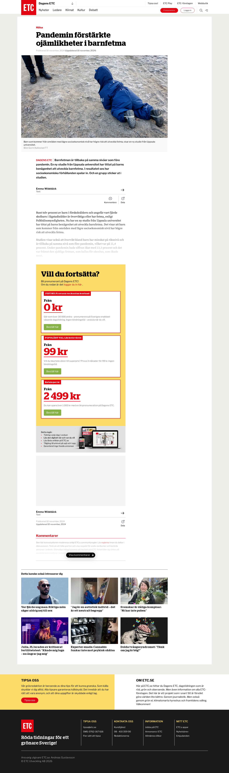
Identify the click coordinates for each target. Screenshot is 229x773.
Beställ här (52, 326)
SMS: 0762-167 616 (93, 731)
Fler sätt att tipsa (92, 736)
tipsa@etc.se (89, 727)
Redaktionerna (121, 736)
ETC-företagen (185, 3)
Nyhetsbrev (182, 731)
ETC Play (167, 3)
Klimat (69, 10)
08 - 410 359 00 (122, 731)
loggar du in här (73, 284)
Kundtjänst (119, 727)
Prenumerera (169, 10)
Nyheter (44, 10)
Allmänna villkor (153, 736)
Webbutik (203, 3)
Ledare (57, 10)
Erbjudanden (182, 736)
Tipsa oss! (153, 3)
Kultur (81, 10)
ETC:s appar (182, 727)
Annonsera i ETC (153, 731)
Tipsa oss (29, 700)
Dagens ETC (56, 3)
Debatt (93, 10)
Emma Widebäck (46, 188)
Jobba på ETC (152, 727)
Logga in (187, 10)
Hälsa (39, 27)
